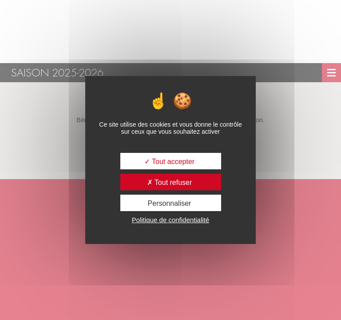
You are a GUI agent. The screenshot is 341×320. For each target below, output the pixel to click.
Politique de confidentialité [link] (170, 220)
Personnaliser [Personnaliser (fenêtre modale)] (169, 203)
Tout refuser (169, 182)
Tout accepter (169, 161)
